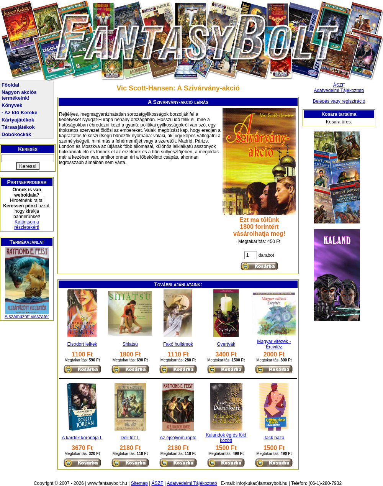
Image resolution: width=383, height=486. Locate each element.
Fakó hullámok (178, 344)
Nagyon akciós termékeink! (19, 95)
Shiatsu (130, 344)
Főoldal (10, 85)
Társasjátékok (18, 127)
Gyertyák (226, 344)
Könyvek (12, 105)
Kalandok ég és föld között (226, 437)
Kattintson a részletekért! (26, 224)
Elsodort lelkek (82, 344)
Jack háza (274, 437)
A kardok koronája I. (82, 437)
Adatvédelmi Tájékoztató (339, 90)
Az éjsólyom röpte (178, 437)
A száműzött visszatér (27, 316)
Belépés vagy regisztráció (339, 101)
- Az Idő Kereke (19, 112)
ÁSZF (339, 85)
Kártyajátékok (18, 120)
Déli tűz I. (130, 437)
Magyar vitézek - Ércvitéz (274, 344)
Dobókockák (16, 134)
